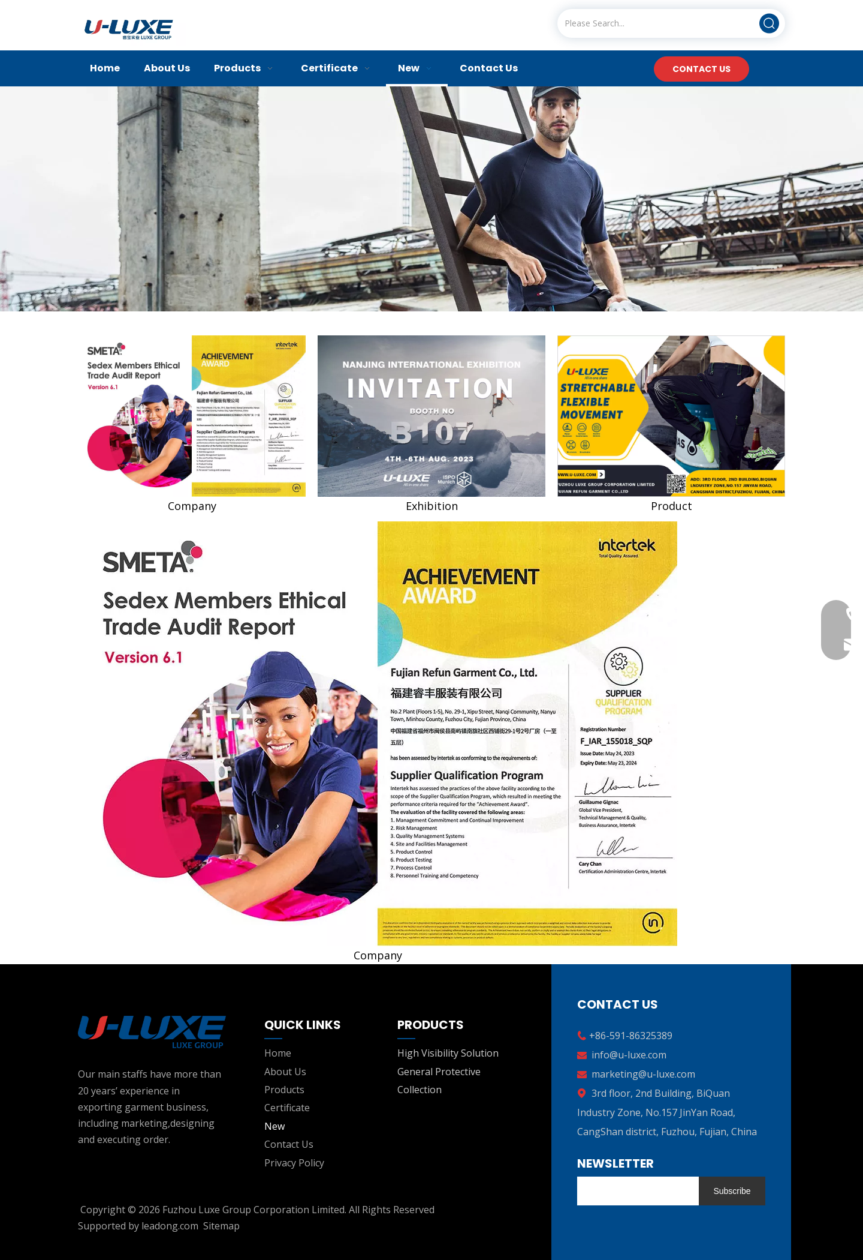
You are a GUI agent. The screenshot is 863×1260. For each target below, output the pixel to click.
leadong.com (169, 1225)
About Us (285, 1071)
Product (671, 506)
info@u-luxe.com (629, 1054)
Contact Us (288, 1144)
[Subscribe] (732, 1191)
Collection (419, 1089)
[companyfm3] (671, 416)
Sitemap (221, 1225)
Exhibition (432, 506)
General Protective (439, 1071)
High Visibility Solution (448, 1053)
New (274, 1126)
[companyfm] (192, 416)
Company (192, 506)
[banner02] (431, 198)
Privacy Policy (294, 1162)
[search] (635, 1191)
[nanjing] (431, 416)
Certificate (287, 1107)
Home (277, 1053)
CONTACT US (701, 69)
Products (284, 1089)
